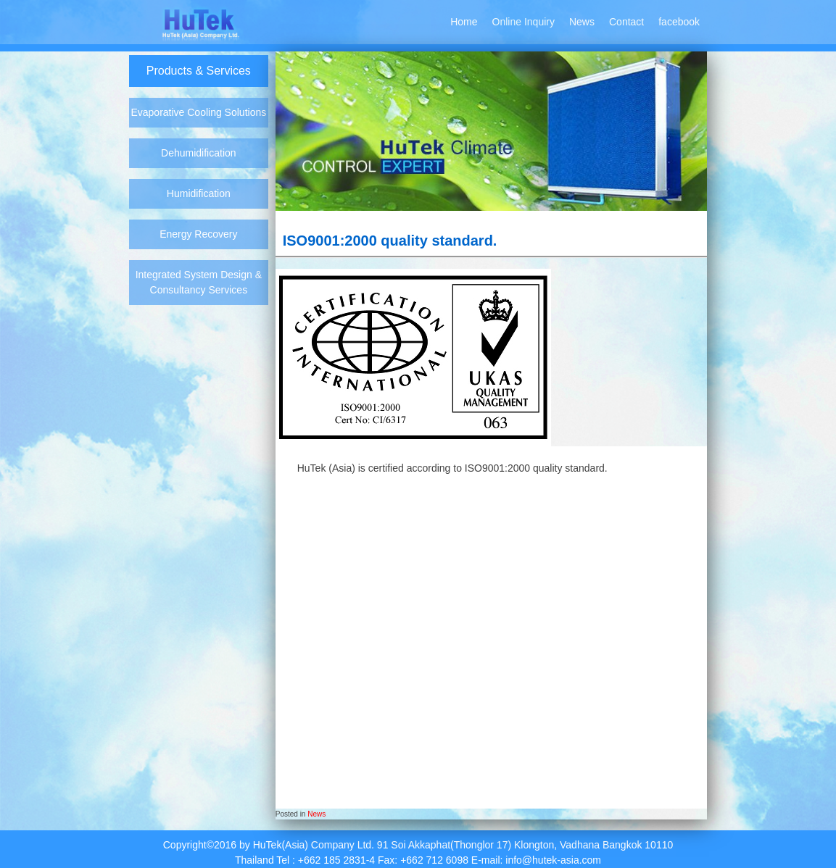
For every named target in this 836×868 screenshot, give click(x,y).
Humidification (199, 193)
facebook (679, 22)
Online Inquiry (523, 22)
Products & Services (198, 70)
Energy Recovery (198, 234)
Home (463, 22)
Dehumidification (198, 153)
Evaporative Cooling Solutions (198, 112)
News (582, 22)
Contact (626, 22)
